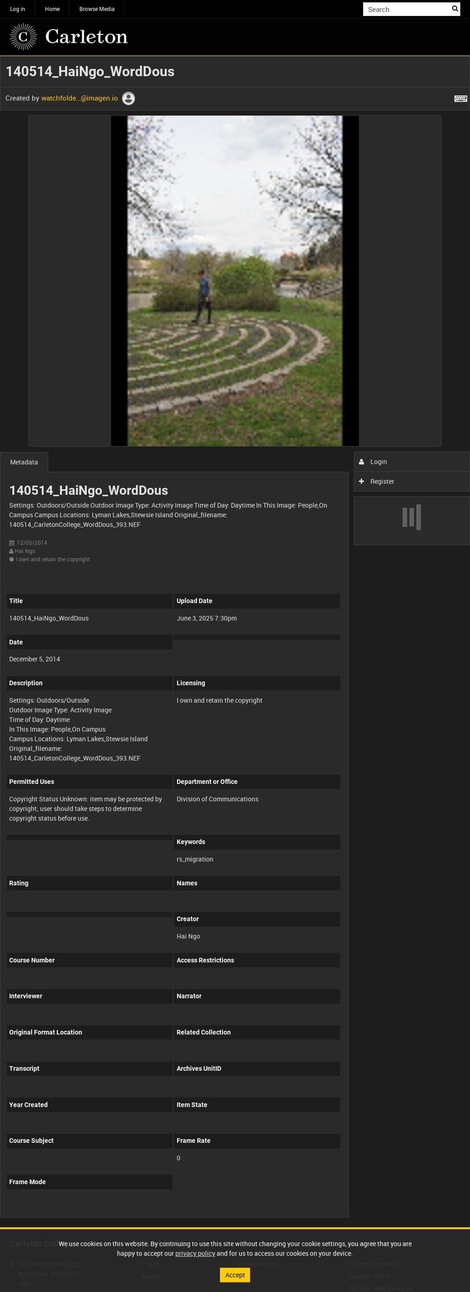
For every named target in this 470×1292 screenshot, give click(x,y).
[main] (235, 641)
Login (373, 461)
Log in (17, 8)
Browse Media (97, 8)
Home (52, 8)
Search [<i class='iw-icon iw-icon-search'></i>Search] (455, 8)
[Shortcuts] (460, 96)
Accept (235, 1274)
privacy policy (195, 1253)
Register (376, 481)
